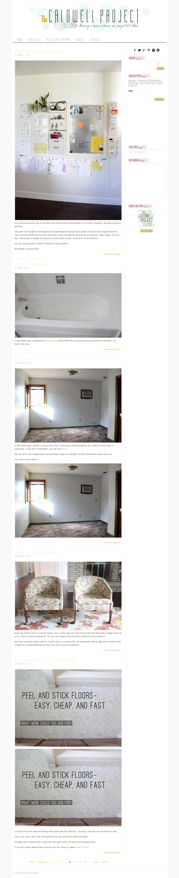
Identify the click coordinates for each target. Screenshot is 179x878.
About (80, 40)
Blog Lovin (158, 50)
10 (85, 862)
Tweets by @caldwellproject (137, 152)
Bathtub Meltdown (31, 264)
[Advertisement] (145, 123)
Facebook (51, 341)
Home (20, 40)
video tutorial (82, 847)
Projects (34, 40)
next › (97, 862)
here (65, 449)
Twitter (139, 50)
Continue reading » (112, 254)
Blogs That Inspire (58, 40)
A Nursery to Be (28, 359)
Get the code (146, 231)
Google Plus (144, 50)
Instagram (153, 50)
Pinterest (148, 50)
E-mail (131, 91)
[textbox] (146, 64)
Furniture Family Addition (37, 552)
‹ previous (42, 862)
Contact (95, 40)
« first (31, 862)
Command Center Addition (38, 51)
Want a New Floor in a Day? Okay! (45, 660)
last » (104, 862)
